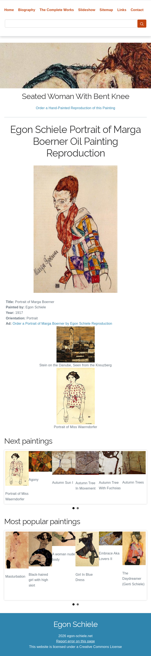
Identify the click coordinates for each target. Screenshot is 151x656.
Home (9, 10)
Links (121, 10)
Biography (26, 10)
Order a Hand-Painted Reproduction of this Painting (75, 108)
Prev (10, 477)
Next (140, 477)
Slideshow (86, 10)
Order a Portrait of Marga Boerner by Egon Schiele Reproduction (62, 323)
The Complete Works (57, 10)
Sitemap (106, 10)
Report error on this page (75, 641)
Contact (137, 10)
